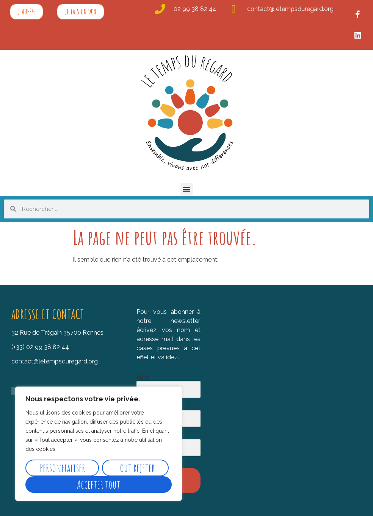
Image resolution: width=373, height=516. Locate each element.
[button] (186, 189)
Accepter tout (98, 484)
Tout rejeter (135, 468)
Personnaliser (62, 468)
